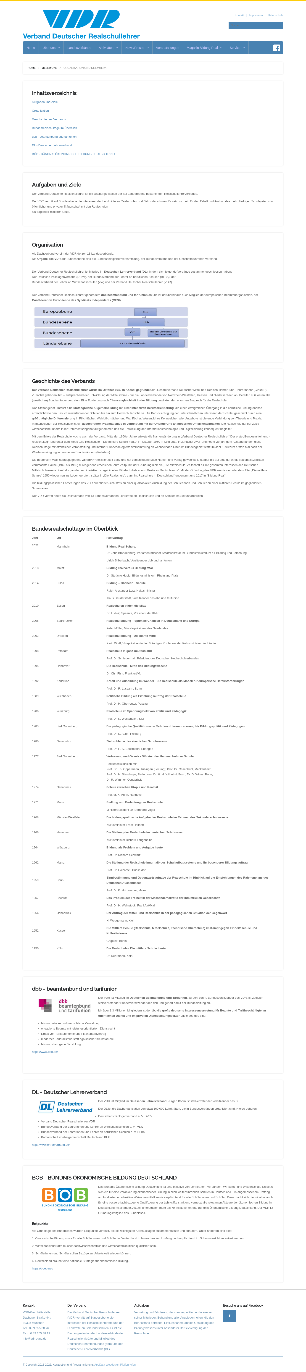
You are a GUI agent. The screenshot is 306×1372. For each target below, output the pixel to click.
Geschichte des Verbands (49, 119)
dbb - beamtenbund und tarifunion (54, 136)
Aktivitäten (108, 48)
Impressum (256, 15)
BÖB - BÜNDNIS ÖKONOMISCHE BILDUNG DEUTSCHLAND (73, 154)
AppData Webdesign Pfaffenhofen (115, 1364)
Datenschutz (275, 15)
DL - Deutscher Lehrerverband (52, 145)
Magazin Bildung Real (204, 48)
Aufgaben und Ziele (45, 102)
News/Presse (136, 48)
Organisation (40, 110)
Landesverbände (79, 48)
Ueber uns (49, 68)
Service (237, 48)
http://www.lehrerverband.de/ (51, 1144)
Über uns (51, 48)
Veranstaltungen (167, 48)
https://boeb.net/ (42, 1268)
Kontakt (239, 15)
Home (30, 48)
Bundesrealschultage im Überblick (54, 128)
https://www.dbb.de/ (45, 1051)
